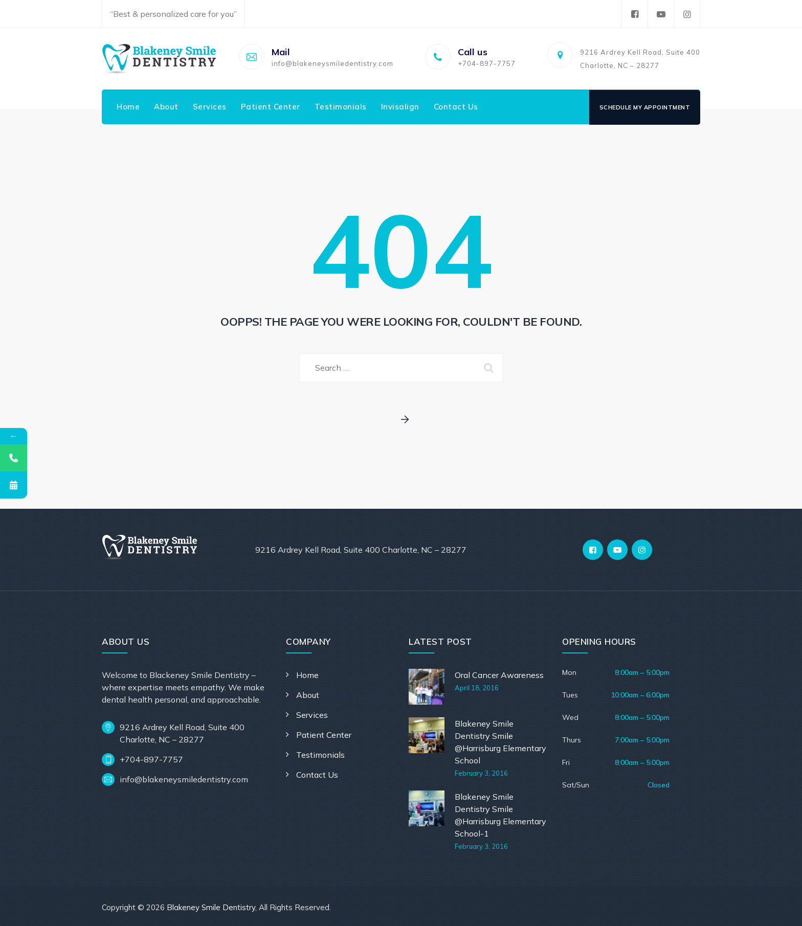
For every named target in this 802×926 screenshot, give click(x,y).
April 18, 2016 (477, 688)
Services (210, 106)
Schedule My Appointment (644, 107)
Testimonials (341, 106)
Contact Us (456, 106)
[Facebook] (593, 549)
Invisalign (400, 106)
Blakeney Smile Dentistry (211, 907)
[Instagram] (642, 549)
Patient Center (270, 106)
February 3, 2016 (481, 773)
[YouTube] (617, 549)
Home (128, 106)
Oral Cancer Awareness (499, 675)
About (166, 106)
